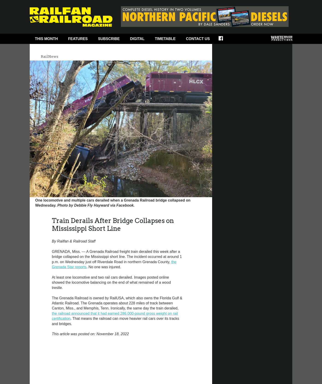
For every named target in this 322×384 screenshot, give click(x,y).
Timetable (165, 39)
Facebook (224, 39)
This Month (46, 39)
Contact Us (198, 39)
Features (78, 39)
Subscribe (109, 39)
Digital (137, 39)
